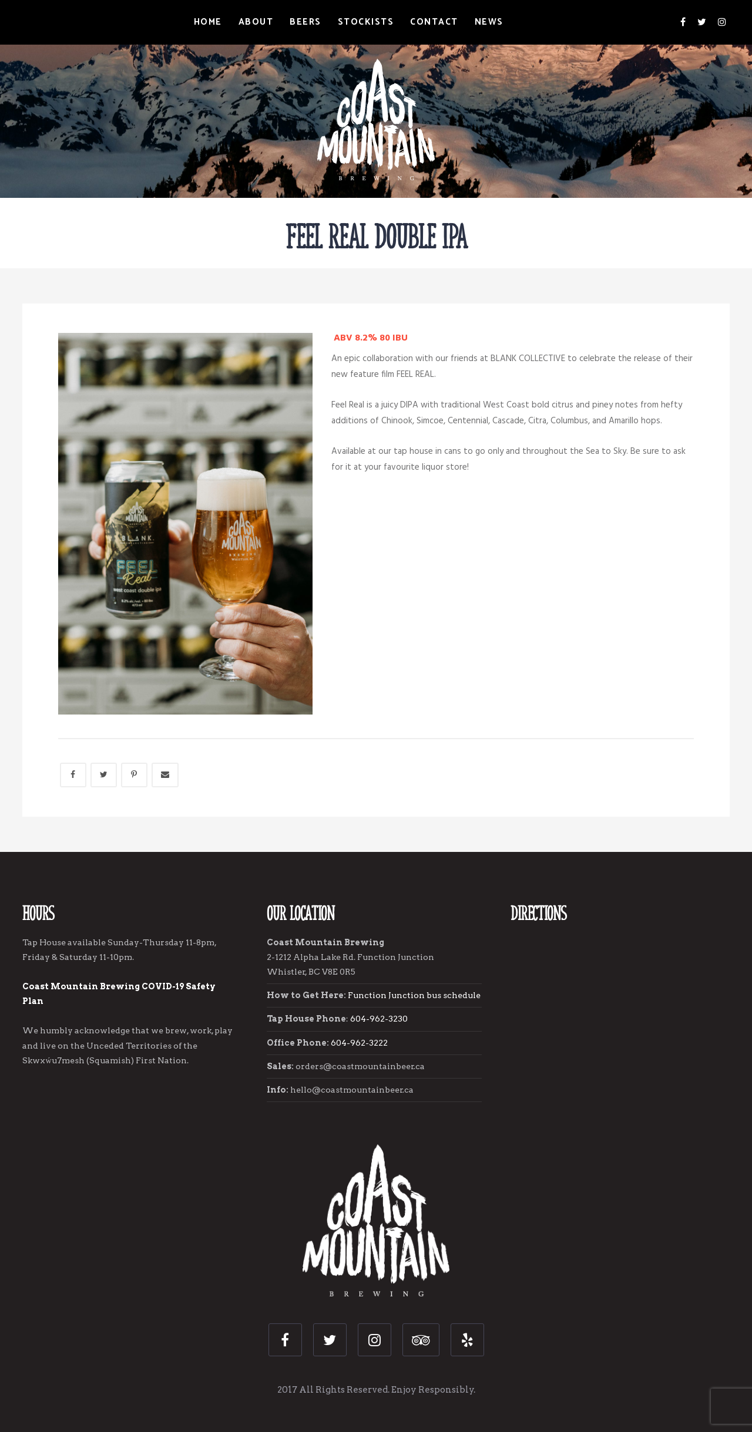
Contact (434, 22)
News (489, 22)
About (256, 22)
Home (208, 22)
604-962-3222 (359, 1042)
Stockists (366, 22)
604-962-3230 (379, 1018)
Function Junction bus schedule (414, 995)
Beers (305, 22)
